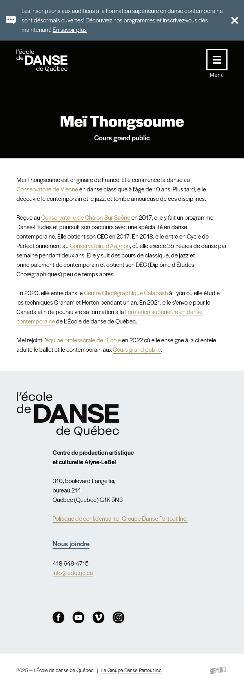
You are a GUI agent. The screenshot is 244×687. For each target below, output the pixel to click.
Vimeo (98, 617)
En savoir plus (70, 29)
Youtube (78, 617)
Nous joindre (71, 543)
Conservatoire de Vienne (47, 189)
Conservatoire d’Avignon (100, 245)
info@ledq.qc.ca (73, 572)
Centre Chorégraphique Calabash (126, 292)
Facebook (58, 617)
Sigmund (218, 670)
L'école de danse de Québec (49, 60)
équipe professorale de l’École (83, 340)
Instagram (118, 617)
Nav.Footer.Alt (67, 413)
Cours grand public (137, 349)
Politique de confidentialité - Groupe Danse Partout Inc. (120, 518)
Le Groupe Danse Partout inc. (131, 670)
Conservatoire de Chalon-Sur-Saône (85, 217)
